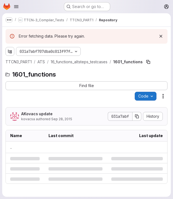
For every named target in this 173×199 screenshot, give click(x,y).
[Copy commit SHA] (137, 116)
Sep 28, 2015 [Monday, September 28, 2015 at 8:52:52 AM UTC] (61, 119)
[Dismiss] (161, 36)
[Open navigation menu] (16, 6)
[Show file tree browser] (10, 51)
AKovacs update (37, 113)
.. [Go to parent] (11, 147)
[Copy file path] (148, 61)
